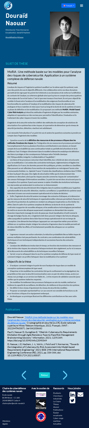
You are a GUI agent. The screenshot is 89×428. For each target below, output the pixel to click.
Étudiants (57, 393)
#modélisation (11, 37)
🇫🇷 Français (68, 5)
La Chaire (57, 401)
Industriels (57, 398)
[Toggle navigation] (81, 5)
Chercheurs (57, 396)
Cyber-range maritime (58, 419)
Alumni (56, 407)
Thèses (56, 404)
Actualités (57, 424)
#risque (20, 37)
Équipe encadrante (57, 414)
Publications (58, 410)
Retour (44, 375)
